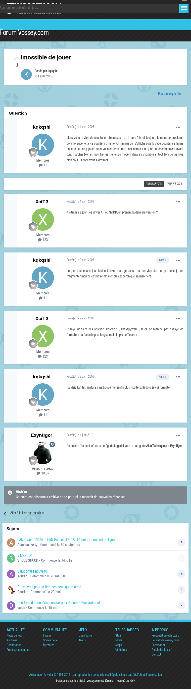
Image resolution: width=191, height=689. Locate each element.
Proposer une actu (18, 650)
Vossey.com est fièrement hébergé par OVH (111, 681)
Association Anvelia (41, 675)
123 (43, 240)
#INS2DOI (24, 556)
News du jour (14, 636)
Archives (12, 640)
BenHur (22, 592)
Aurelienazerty (27, 545)
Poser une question (170, 94)
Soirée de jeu (51, 640)
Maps (118, 645)
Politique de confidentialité (70, 681)
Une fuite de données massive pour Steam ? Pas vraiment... (60, 603)
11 (43, 165)
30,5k (43, 473)
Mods (82, 640)
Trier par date (174, 184)
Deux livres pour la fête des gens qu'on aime (49, 588)
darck (21, 608)
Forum (47, 636)
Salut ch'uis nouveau (32, 572)
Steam (119, 636)
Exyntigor (41, 435)
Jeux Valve (85, 636)
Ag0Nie (22, 576)
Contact (156, 655)
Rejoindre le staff (162, 650)
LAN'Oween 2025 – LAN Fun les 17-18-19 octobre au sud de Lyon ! (67, 540)
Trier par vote (154, 184)
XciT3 (41, 201)
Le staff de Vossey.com (165, 640)
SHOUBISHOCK (27, 561)
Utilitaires (121, 650)
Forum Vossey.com (24, 33)
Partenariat (158, 645)
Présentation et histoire (165, 636)
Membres (48, 645)
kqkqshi (52, 71)
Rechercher (14, 645)
